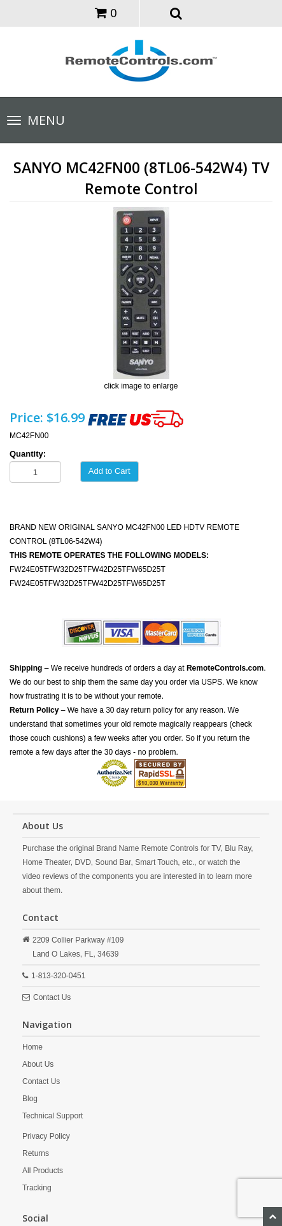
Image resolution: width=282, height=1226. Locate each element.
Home (32, 1047)
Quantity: (28, 454)
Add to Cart (109, 471)
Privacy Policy (46, 1136)
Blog (30, 1098)
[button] (175, 12)
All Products (42, 1170)
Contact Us (52, 997)
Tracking (37, 1187)
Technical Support (52, 1115)
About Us (37, 1064)
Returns (35, 1153)
